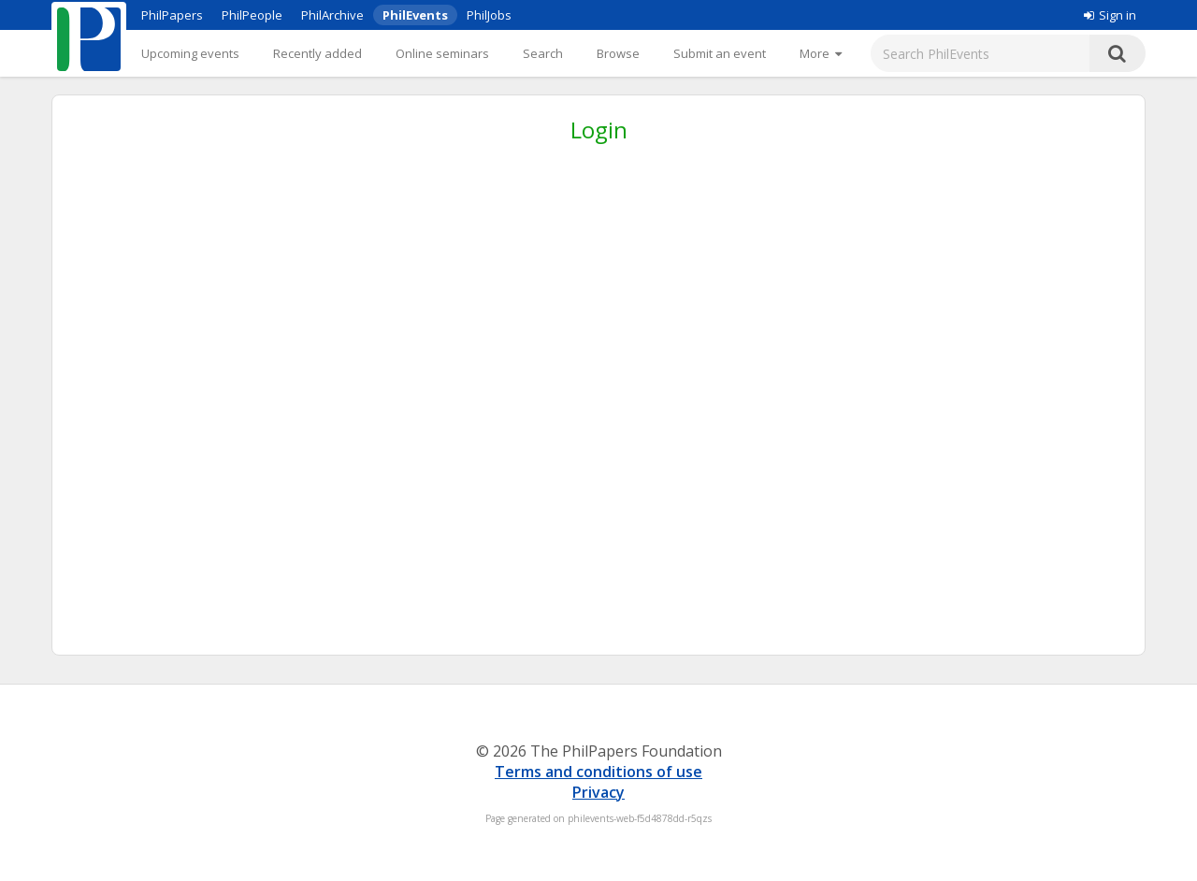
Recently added (317, 53)
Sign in (1110, 15)
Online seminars (442, 53)
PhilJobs (489, 15)
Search (543, 53)
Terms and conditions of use (598, 771)
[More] (821, 53)
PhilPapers (172, 15)
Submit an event (719, 53)
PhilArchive (332, 15)
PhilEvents (415, 15)
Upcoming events (190, 53)
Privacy (598, 792)
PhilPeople (252, 15)
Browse (618, 53)
